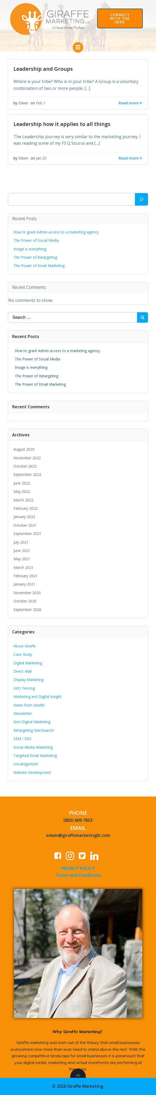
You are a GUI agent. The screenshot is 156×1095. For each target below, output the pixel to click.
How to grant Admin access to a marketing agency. (56, 232)
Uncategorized (25, 763)
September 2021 (27, 533)
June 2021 (21, 550)
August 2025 (23, 449)
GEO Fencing (24, 688)
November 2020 (27, 592)
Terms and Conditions (78, 875)
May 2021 (21, 558)
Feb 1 (40, 102)
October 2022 (25, 466)
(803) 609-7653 (78, 820)
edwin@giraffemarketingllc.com (78, 835)
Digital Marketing (27, 662)
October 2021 (25, 525)
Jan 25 (41, 158)
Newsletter (22, 713)
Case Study (22, 654)
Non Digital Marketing (31, 721)
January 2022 (24, 516)
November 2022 (27, 457)
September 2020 (27, 609)
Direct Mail (22, 671)
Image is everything (29, 248)
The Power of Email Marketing (39, 265)
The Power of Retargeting (35, 257)
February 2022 (25, 508)
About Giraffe (24, 646)
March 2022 (23, 500)
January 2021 (24, 584)
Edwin (23, 102)
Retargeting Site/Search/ (33, 730)
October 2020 (25, 601)
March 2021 (23, 567)
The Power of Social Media (36, 240)
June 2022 (21, 483)
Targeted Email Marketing (35, 755)
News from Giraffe (29, 705)
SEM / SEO (22, 738)
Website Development (32, 772)
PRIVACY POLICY (78, 868)
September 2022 (27, 474)
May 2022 (21, 491)
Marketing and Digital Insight (37, 696)
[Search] (141, 199)
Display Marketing (28, 679)
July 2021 (21, 542)
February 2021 (25, 575)
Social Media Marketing (33, 747)
